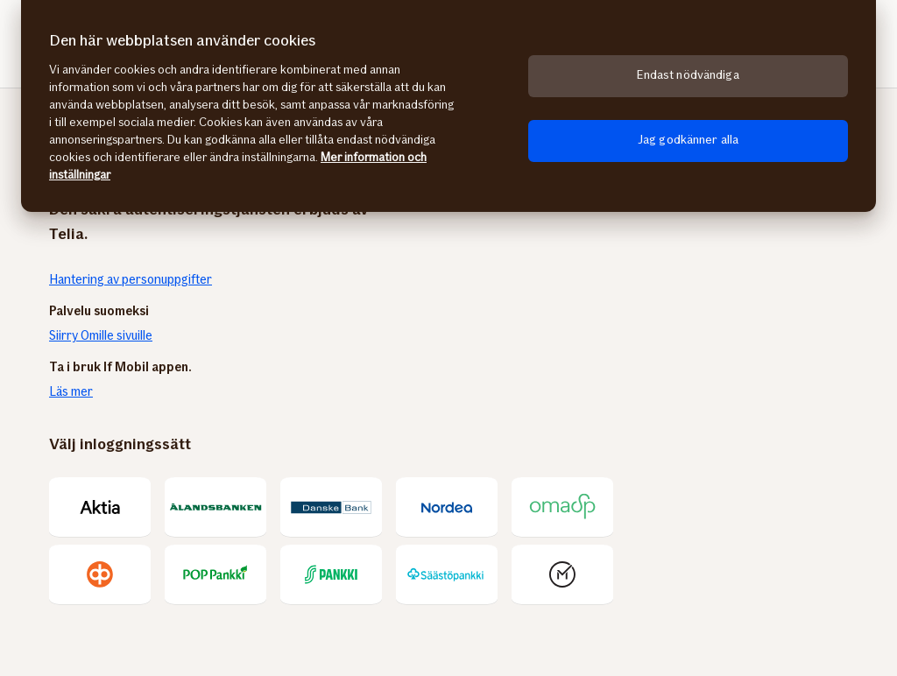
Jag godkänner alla (688, 139)
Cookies (797, 571)
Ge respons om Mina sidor (405, 571)
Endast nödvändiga (687, 74)
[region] (448, 106)
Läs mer (71, 391)
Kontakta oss (156, 571)
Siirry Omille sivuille (101, 335)
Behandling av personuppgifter (675, 571)
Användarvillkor (533, 571)
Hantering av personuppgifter (132, 279)
